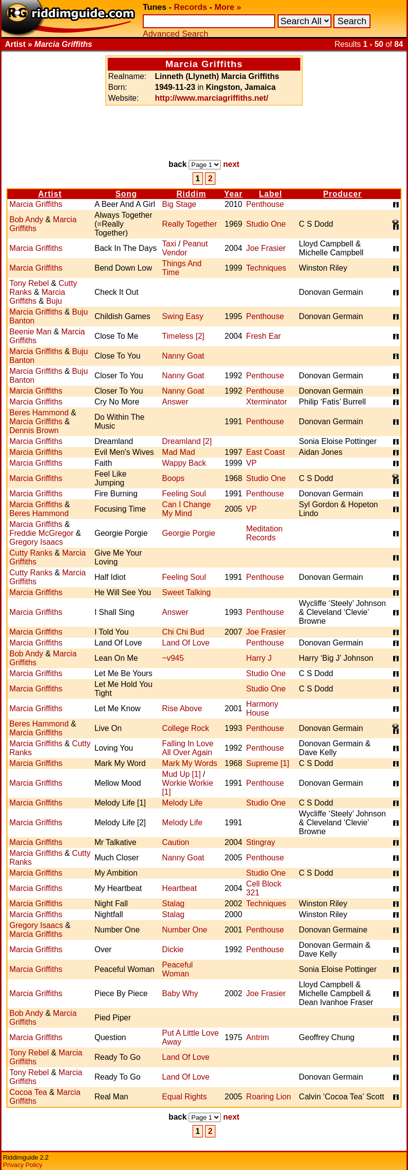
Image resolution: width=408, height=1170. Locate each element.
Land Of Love (185, 643)
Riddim (191, 194)
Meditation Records (264, 533)
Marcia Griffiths (35, 204)
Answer (175, 402)
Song (126, 194)
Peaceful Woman (177, 969)
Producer (342, 194)
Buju (54, 301)
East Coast (265, 452)
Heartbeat (179, 888)
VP (251, 463)
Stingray (260, 842)
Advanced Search (175, 34)
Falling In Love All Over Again (187, 748)
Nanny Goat (183, 356)
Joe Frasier (266, 248)
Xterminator (266, 402)
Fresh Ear (263, 336)
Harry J (259, 658)
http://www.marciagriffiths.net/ (212, 98)
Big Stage (179, 204)
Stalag (173, 903)
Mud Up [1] (181, 774)
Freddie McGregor (41, 533)
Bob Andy (26, 219)
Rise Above (182, 708)
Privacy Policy (22, 1165)
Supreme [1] (267, 763)
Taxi (169, 244)
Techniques (266, 268)
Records (190, 7)
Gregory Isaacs (36, 542)
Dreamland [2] (187, 441)
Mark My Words (189, 763)
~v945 (173, 658)
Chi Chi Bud (183, 632)
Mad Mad (178, 452)
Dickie (173, 949)
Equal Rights (184, 1096)
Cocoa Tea (28, 1092)
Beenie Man (30, 331)
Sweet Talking (186, 592)
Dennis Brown (34, 430)
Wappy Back (184, 463)
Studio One (266, 224)
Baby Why (180, 993)
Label (270, 194)
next (231, 164)
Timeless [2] (183, 336)
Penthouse (265, 204)
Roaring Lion (268, 1096)
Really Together (189, 224)
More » (227, 7)
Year (233, 194)
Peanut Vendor (185, 248)
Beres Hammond (39, 412)
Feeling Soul (184, 493)
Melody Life (182, 803)
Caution (175, 842)
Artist (50, 194)
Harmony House (262, 708)
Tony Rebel (29, 283)
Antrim (257, 1037)
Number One (184, 930)
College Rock (185, 728)
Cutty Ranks (30, 553)
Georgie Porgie (188, 533)
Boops (173, 478)
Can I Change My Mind (186, 509)
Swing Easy (183, 316)
